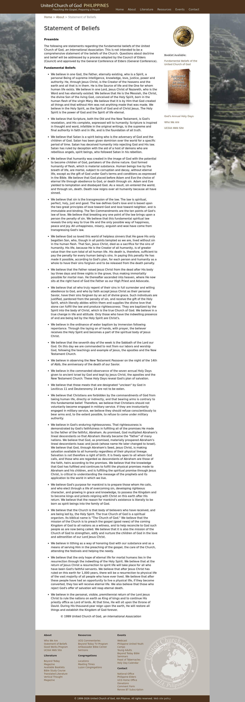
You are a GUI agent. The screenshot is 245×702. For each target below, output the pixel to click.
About (60, 17)
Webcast (122, 640)
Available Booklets (54, 667)
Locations (83, 661)
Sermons (83, 650)
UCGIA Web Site (174, 128)
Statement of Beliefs (55, 644)
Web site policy (162, 698)
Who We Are (171, 122)
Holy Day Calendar (128, 663)
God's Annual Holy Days (179, 116)
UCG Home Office (127, 680)
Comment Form (126, 686)
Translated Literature (55, 674)
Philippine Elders (126, 677)
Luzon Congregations (90, 667)
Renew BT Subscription (130, 689)
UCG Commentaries (89, 640)
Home (48, 17)
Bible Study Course (55, 670)
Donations (123, 683)
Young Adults (124, 650)
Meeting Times (86, 664)
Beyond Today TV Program (93, 644)
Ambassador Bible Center (92, 647)
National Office (125, 674)
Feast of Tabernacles (129, 659)
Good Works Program (56, 647)
